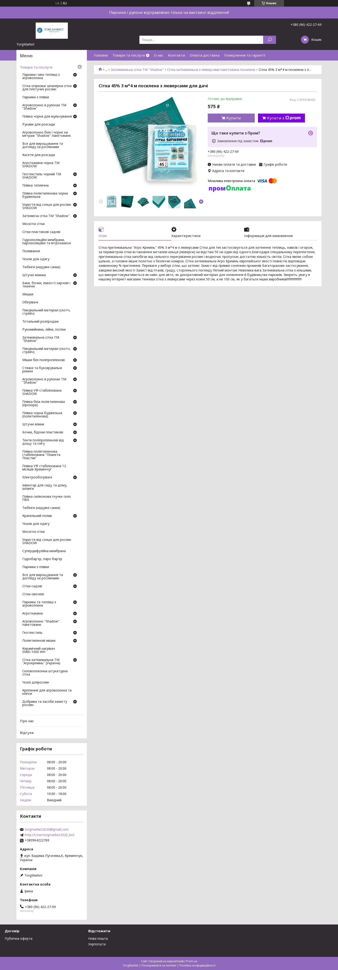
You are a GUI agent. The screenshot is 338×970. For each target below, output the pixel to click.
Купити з (284, 118)
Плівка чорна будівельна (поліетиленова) (42, 414)
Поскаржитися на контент (159, 965)
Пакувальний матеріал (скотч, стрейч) (46, 312)
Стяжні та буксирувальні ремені (42, 369)
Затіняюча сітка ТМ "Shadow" (46, 216)
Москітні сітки (33, 224)
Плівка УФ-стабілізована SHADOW (41, 392)
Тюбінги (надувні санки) (41, 267)
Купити (233, 118)
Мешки (27, 294)
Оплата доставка (204, 55)
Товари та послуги (128, 55)
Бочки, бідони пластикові (42, 432)
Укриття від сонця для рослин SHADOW (46, 206)
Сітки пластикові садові (41, 232)
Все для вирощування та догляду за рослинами (42, 145)
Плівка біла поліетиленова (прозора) (43, 403)
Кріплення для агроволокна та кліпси (47, 692)
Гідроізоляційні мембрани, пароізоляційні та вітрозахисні (46, 241)
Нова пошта (98, 938)
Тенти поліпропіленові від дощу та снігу (43, 442)
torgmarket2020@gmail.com (47, 829)
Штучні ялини (33, 424)
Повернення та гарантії (244, 55)
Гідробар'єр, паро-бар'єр (42, 559)
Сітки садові (32, 586)
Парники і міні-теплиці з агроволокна (41, 76)
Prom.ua (191, 961)
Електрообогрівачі (37, 477)
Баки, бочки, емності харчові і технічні (46, 284)
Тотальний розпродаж (40, 322)
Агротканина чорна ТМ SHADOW (40, 164)
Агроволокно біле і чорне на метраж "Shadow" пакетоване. (46, 134)
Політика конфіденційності (197, 965)
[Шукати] (269, 40)
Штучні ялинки (34, 275)
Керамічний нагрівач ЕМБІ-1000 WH (38, 650)
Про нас (27, 720)
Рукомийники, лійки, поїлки (44, 330)
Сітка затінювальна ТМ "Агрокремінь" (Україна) (41, 661)
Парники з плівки (35, 97)
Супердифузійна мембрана (44, 551)
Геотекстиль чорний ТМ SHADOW (41, 175)
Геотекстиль (32, 633)
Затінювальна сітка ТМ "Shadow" (137, 70)
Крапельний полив (37, 516)
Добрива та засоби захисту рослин (44, 703)
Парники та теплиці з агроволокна (39, 603)
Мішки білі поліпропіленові (43, 360)
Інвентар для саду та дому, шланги (44, 487)
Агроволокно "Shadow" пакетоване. (41, 623)
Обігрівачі (30, 302)
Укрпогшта (97, 944)
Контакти (176, 55)
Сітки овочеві (33, 594)
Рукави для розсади (38, 124)
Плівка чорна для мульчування (47, 116)
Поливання (31, 251)
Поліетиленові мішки (38, 641)
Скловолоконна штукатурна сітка (45, 672)
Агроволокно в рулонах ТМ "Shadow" (44, 107)
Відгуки (27, 732)
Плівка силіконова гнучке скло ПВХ (46, 498)
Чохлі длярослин (35, 682)
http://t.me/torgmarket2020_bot (49, 835)
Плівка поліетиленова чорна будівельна (45, 195)
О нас (158, 55)
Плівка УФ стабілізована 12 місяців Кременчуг (44, 467)
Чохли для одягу (36, 259)
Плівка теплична (35, 185)
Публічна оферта (18, 938)
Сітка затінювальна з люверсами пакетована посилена (211, 70)
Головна (101, 55)
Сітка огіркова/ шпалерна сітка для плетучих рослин (47, 87)
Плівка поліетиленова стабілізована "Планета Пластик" (41, 455)
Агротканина (32, 613)
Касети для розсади (38, 155)
